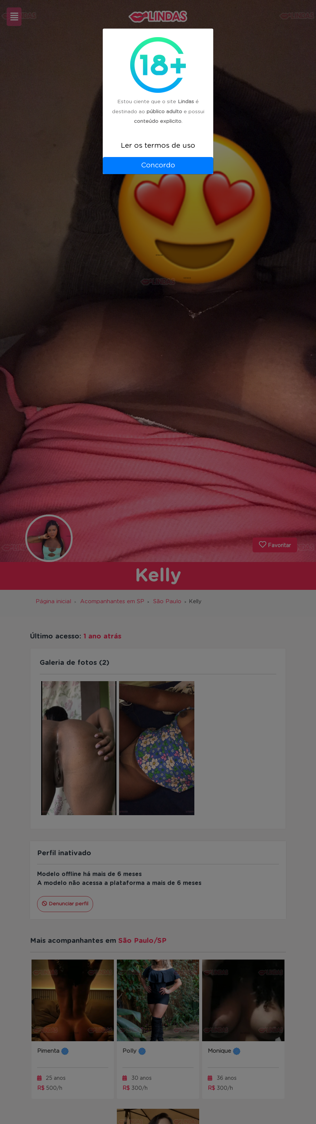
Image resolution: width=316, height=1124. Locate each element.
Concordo (158, 165)
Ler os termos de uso (158, 145)
